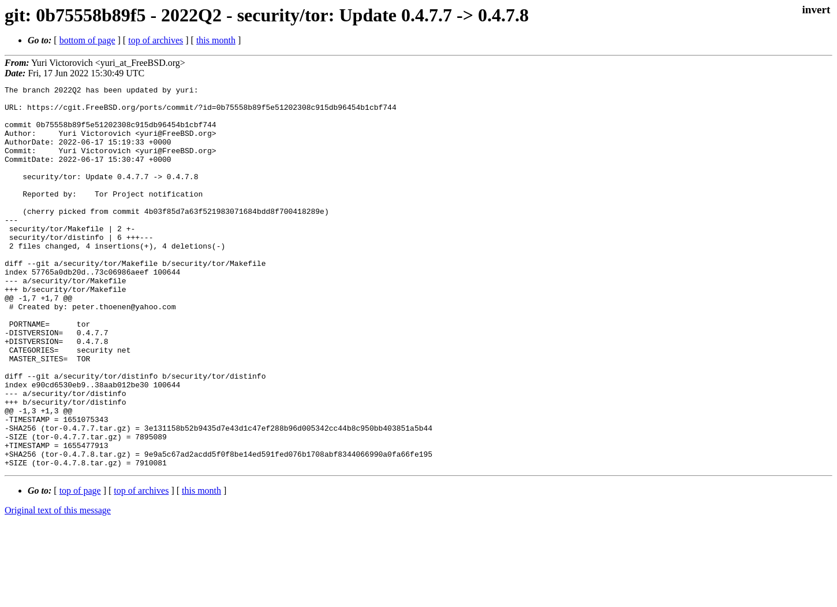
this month (216, 40)
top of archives (155, 40)
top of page (80, 567)
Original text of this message (58, 586)
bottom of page (87, 40)
